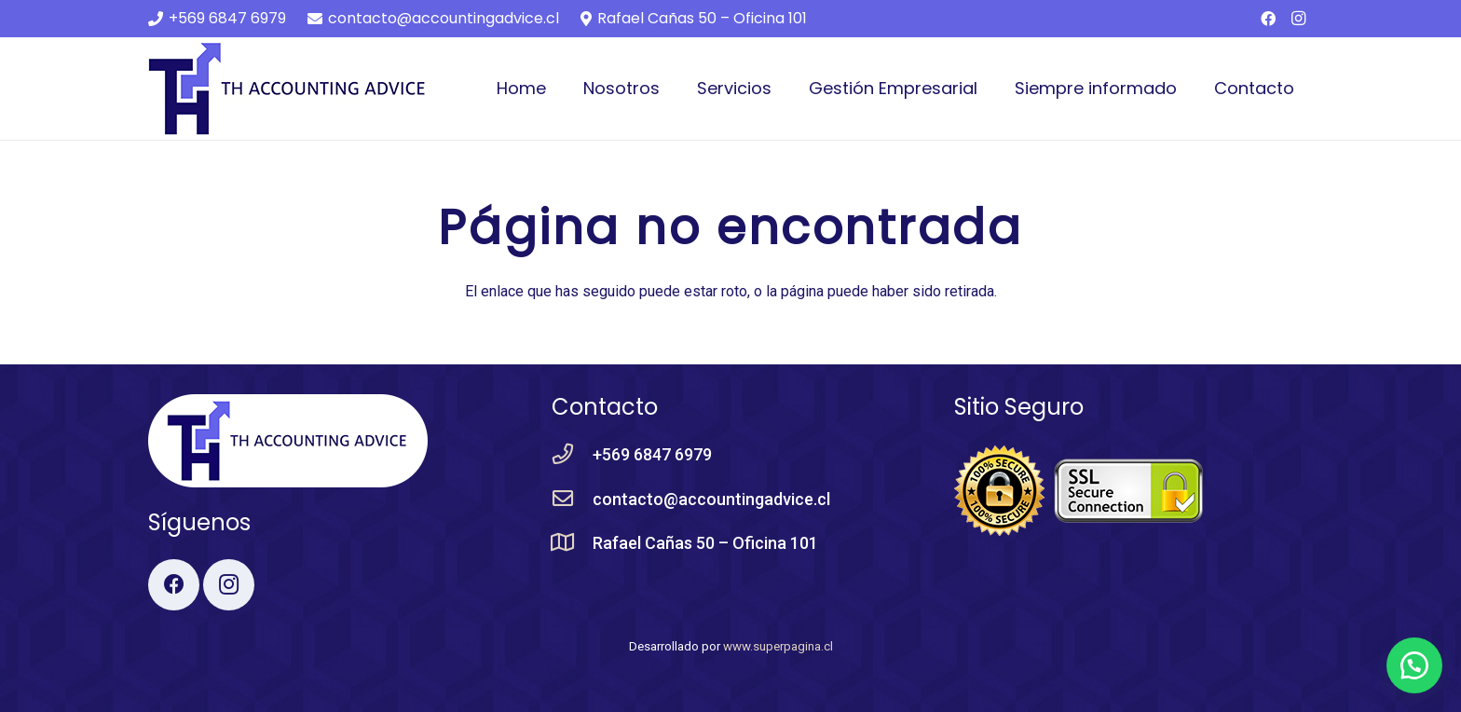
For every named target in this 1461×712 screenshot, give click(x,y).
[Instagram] (1298, 19)
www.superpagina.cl (778, 646)
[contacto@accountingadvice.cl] (572, 499)
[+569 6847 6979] (572, 455)
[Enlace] (288, 88)
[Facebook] (1268, 19)
